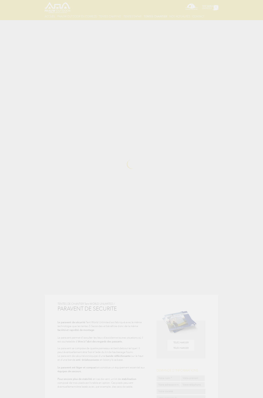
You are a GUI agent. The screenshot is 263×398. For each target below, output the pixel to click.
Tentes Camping (116, 16)
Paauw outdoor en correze (80, 16)
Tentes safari (141, 16)
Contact (51, 21)
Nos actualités (193, 16)
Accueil (51, 16)
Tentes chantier (166, 16)
